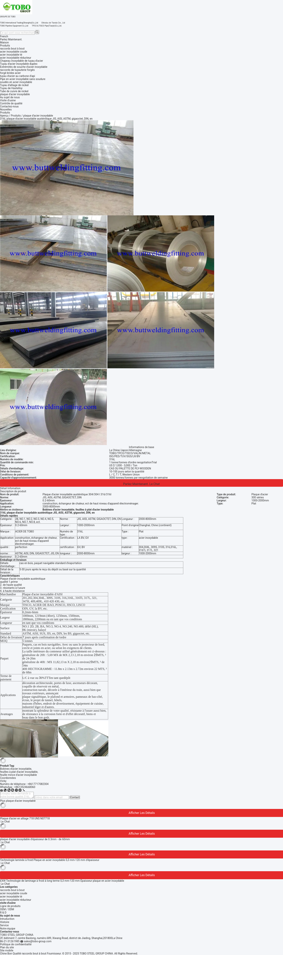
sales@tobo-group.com (37, 941)
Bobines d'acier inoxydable (15, 768)
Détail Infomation (10, 488)
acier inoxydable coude (13, 893)
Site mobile (6, 950)
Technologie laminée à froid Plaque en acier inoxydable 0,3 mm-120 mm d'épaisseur (49, 859)
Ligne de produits (10, 906)
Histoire (4, 922)
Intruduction (7, 918)
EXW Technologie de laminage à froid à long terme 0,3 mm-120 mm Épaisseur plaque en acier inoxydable (62, 880)
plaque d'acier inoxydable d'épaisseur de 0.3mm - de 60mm (35, 839)
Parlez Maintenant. (11, 39)
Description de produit (13, 491)
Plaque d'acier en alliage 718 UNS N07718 (25, 818)
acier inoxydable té (11, 896)
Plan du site (7, 947)
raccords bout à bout (12, 890)
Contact (75, 797)
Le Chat (155, 484)
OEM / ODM (7, 909)
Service (4, 925)
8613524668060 (25, 787)
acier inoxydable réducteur (15, 899)
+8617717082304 (37, 784)
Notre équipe (7, 928)
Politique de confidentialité (15, 944)
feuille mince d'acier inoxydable (18, 774)
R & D (3, 912)
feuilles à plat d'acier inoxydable (19, 771)
